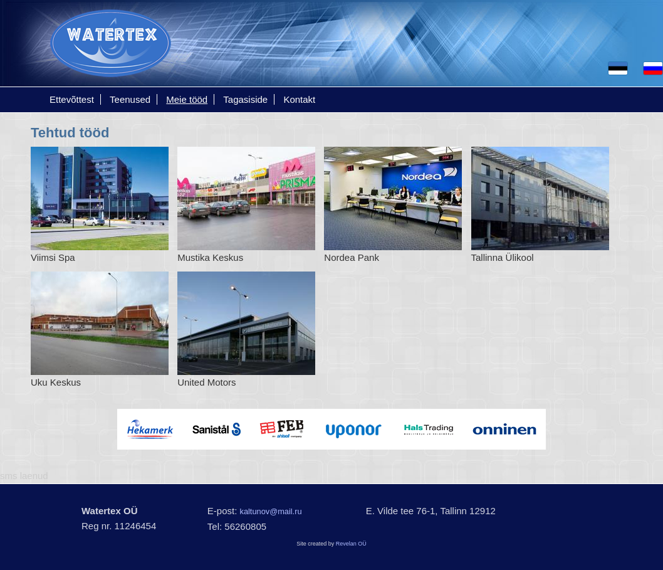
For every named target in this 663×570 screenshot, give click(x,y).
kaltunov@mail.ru (271, 511)
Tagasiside (245, 99)
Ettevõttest (72, 99)
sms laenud (24, 475)
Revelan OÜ (351, 544)
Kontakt (299, 99)
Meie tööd (186, 99)
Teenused (130, 99)
